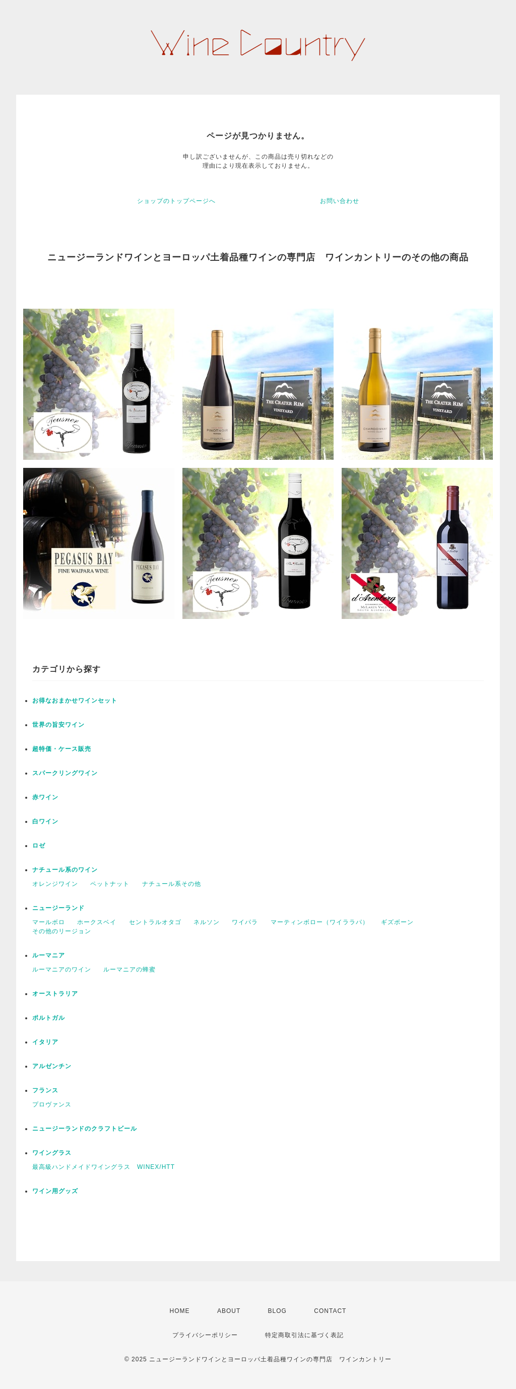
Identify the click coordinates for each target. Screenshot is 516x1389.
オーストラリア (55, 993)
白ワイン (45, 821)
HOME (180, 1310)
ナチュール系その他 (171, 883)
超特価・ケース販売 (61, 748)
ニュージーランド (58, 908)
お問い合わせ (339, 200)
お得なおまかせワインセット (74, 700)
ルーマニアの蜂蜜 (129, 969)
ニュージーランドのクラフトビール (84, 1128)
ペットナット (110, 883)
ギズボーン (397, 922)
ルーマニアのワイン (61, 969)
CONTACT (330, 1310)
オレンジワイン (55, 883)
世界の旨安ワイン (58, 724)
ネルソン (207, 922)
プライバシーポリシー (205, 1335)
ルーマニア (48, 955)
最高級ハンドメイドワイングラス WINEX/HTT (103, 1166)
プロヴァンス (52, 1104)
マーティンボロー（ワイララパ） (320, 922)
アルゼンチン (52, 1066)
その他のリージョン (61, 931)
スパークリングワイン (65, 773)
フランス (45, 1090)
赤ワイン (45, 797)
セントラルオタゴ (155, 922)
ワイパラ (245, 922)
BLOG (277, 1310)
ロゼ (38, 845)
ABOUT (228, 1310)
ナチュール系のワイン (65, 869)
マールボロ (48, 922)
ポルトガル (48, 1017)
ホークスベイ (96, 922)
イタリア (45, 1042)
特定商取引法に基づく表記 (304, 1335)
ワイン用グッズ (55, 1191)
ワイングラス (52, 1152)
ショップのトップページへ (176, 200)
